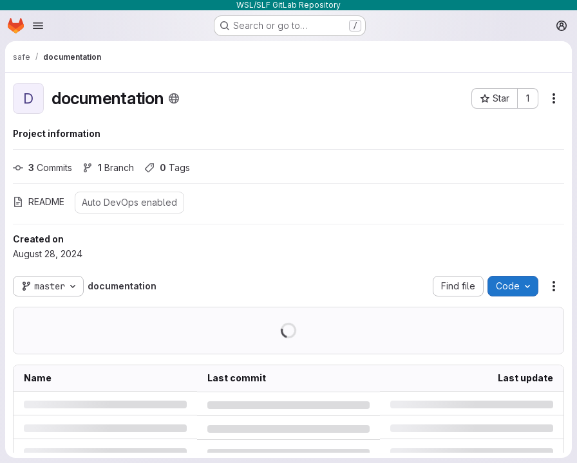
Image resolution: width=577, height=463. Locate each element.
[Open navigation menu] (38, 25)
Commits (42, 167)
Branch (108, 167)
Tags (167, 167)
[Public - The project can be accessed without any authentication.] (174, 98)
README (38, 201)
